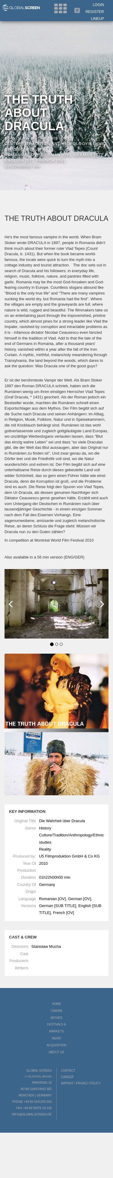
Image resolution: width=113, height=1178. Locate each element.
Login (98, 5)
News (56, 1038)
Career (67, 1077)
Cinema (56, 1010)
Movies (56, 1017)
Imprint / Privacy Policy (81, 1083)
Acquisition (56, 1045)
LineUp (97, 19)
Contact (68, 1070)
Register (95, 12)
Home (56, 1004)
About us (56, 1052)
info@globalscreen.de (32, 1114)
